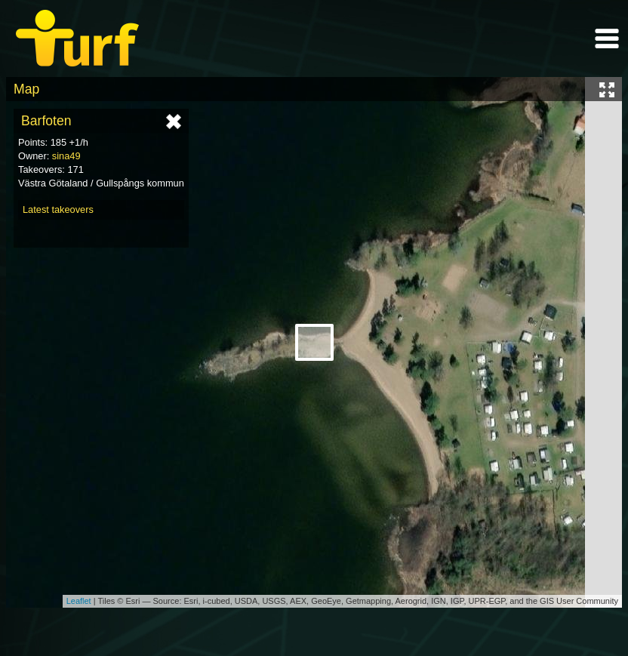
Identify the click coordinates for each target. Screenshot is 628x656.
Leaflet (78, 600)
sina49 (66, 156)
